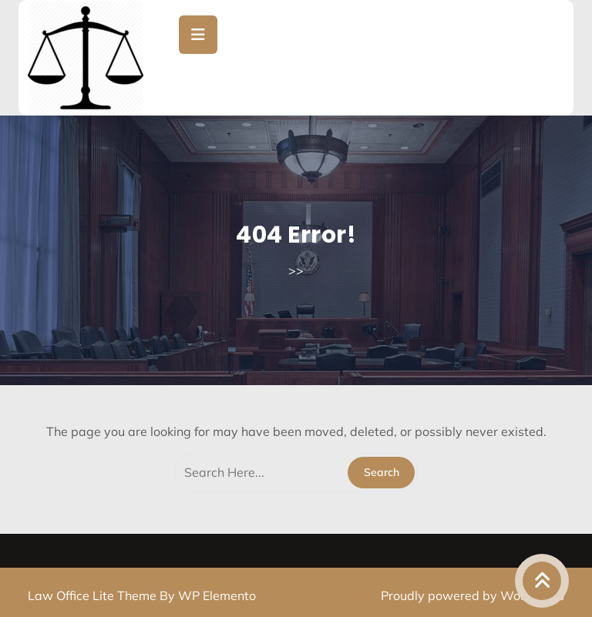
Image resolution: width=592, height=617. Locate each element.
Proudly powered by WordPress (472, 595)
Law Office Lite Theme (94, 595)
